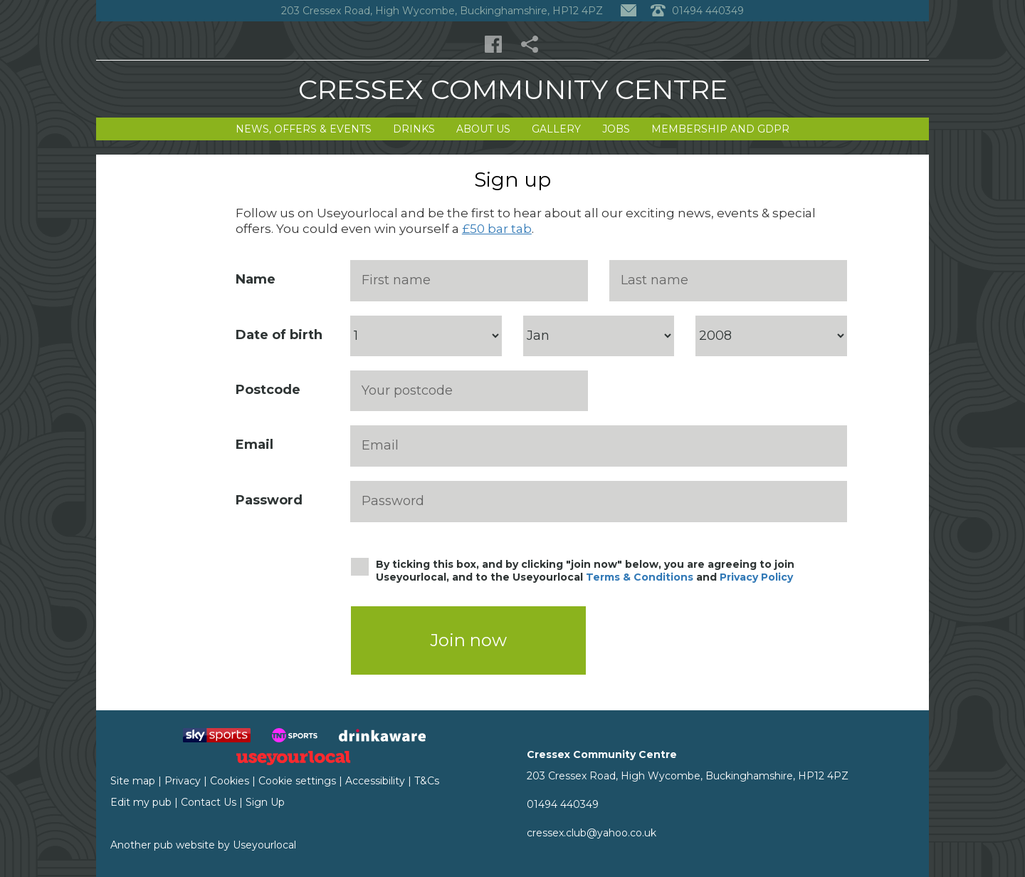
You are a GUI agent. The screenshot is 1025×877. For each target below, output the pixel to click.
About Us (483, 129)
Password (269, 500)
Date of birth (279, 335)
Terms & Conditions (639, 577)
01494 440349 (563, 804)
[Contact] (628, 10)
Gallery (556, 129)
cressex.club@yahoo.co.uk (591, 832)
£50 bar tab (497, 229)
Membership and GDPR (720, 129)
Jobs (616, 129)
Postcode (268, 390)
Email (254, 444)
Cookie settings (297, 780)
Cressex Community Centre (512, 89)
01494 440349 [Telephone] (697, 10)
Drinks (414, 129)
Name (255, 279)
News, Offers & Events (304, 129)
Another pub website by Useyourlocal (203, 845)
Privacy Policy (756, 577)
